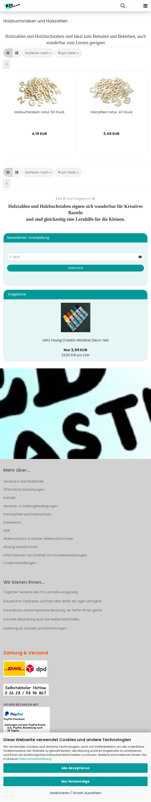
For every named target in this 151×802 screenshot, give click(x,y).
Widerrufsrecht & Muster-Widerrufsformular (38, 538)
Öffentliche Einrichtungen (23, 489)
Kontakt (9, 497)
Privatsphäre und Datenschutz (27, 514)
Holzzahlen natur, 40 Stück (111, 112)
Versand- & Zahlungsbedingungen (30, 506)
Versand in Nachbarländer (23, 481)
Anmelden (75, 268)
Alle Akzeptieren (75, 768)
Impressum (12, 522)
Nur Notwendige (75, 781)
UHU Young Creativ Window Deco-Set (75, 340)
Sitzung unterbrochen (20, 547)
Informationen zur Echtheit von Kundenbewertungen (45, 555)
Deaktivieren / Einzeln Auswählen (75, 793)
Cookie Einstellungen (19, 563)
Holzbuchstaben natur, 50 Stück (39, 112)
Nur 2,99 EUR (75, 350)
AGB (6, 530)
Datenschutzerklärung (35, 759)
